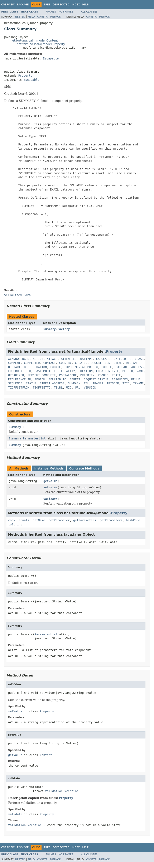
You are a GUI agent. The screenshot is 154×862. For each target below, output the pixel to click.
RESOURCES (120, 379)
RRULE (135, 379)
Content (46, 755)
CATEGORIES (122, 359)
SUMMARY (74, 383)
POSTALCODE (68, 375)
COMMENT (14, 363)
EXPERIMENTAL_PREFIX (81, 367)
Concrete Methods (84, 468)
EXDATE (55, 367)
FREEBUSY (15, 371)
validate (50, 499)
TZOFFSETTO (41, 387)
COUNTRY (65, 363)
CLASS (139, 359)
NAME (140, 371)
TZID (126, 383)
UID (68, 387)
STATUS (31, 383)
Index (76, 4)
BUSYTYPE (85, 359)
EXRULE (106, 367)
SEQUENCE (15, 383)
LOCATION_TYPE (107, 371)
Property (25, 75)
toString (15, 524)
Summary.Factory (56, 329)
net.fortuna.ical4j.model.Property (41, 44)
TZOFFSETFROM (18, 387)
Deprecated (61, 4)
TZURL (58, 387)
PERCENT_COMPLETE (42, 375)
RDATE (116, 375)
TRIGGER (113, 383)
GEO (28, 371)
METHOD (127, 371)
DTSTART (14, 367)
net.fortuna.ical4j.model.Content (34, 40)
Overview (8, 4)
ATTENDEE (68, 359)
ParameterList (34, 438)
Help (85, 4)
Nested (20, 16)
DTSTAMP (132, 363)
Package (23, 4)
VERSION (90, 387)
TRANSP (98, 383)
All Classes (89, 11)
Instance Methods (48, 468)
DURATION (40, 367)
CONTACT (49, 363)
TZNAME (138, 383)
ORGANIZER (16, 375)
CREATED (81, 363)
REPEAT (75, 379)
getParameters (84, 520)
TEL (86, 383)
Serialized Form (17, 295)
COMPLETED (32, 363)
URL (77, 387)
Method (55, 16)
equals (24, 520)
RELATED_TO (57, 379)
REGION (39, 379)
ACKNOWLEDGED (18, 359)
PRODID (103, 375)
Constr (42, 16)
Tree (47, 4)
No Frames (65, 11)
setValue (50, 487)
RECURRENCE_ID (19, 379)
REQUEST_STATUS (96, 379)
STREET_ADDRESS (52, 383)
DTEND (118, 363)
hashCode (133, 520)
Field (31, 16)
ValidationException (61, 791)
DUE (26, 367)
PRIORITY (87, 375)
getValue (50, 481)
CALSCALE (103, 359)
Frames (51, 11)
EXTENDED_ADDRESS (129, 367)
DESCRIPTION (100, 363)
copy (11, 520)
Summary (15, 427)
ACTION (38, 359)
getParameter (59, 520)
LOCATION (85, 371)
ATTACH (52, 359)
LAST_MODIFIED (45, 371)
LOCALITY (68, 371)
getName (39, 520)
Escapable (51, 58)
